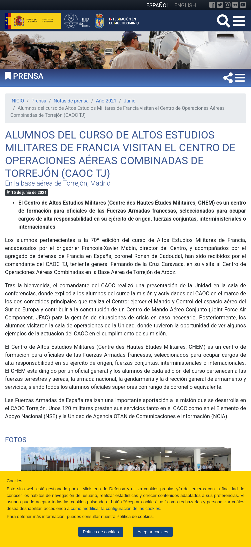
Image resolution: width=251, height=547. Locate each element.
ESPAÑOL (157, 5)
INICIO (17, 101)
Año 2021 (106, 101)
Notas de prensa (71, 101)
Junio (130, 101)
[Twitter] (220, 5)
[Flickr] (235, 5)
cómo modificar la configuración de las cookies (115, 508)
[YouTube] (243, 5)
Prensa (38, 101)
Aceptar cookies (152, 531)
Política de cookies (101, 531)
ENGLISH (185, 5)
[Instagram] (228, 5)
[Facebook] (212, 5)
